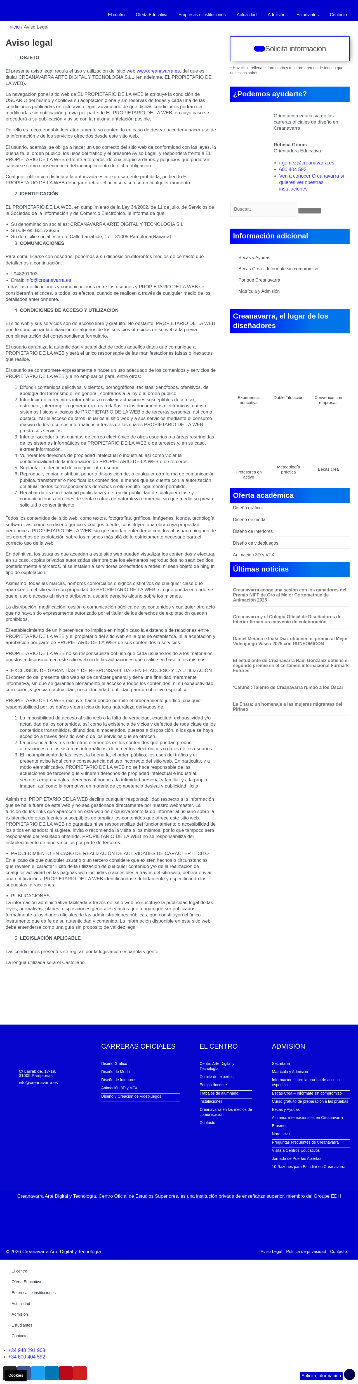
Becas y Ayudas (254, 257)
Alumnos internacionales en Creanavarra (307, 1117)
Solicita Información (320, 1375)
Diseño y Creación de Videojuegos (131, 1095)
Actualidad (247, 14)
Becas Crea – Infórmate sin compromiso (278, 268)
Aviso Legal (271, 1250)
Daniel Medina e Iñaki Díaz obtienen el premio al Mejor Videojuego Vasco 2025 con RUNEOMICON (290, 640)
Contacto (338, 14)
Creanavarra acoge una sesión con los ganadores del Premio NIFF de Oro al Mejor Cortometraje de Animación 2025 (289, 594)
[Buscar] (309, 210)
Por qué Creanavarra (259, 279)
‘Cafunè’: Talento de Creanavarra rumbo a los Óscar (288, 686)
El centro (116, 14)
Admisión (276, 14)
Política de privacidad (306, 1250)
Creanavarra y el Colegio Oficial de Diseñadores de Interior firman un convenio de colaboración (287, 619)
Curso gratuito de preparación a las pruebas (310, 1101)
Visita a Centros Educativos (296, 1150)
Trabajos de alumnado (219, 1092)
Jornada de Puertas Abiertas (296, 1158)
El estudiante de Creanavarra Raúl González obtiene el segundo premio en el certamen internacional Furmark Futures (290, 665)
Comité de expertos (217, 1076)
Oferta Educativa (152, 14)
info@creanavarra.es (48, 279)
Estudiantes (307, 14)
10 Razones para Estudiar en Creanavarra (308, 1166)
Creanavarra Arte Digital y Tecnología (61, 1250)
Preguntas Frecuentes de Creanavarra (305, 1141)
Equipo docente (213, 1084)
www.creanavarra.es (158, 70)
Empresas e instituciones (201, 14)
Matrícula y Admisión (259, 290)
